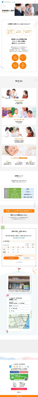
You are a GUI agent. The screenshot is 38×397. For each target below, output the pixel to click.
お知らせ (14, 383)
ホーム (14, 382)
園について (15, 385)
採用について (22, 382)
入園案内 (14, 386)
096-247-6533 (20, 238)
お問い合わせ (22, 386)
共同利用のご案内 (22, 383)
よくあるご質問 (22, 385)
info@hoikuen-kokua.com (23, 369)
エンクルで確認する (19, 262)
